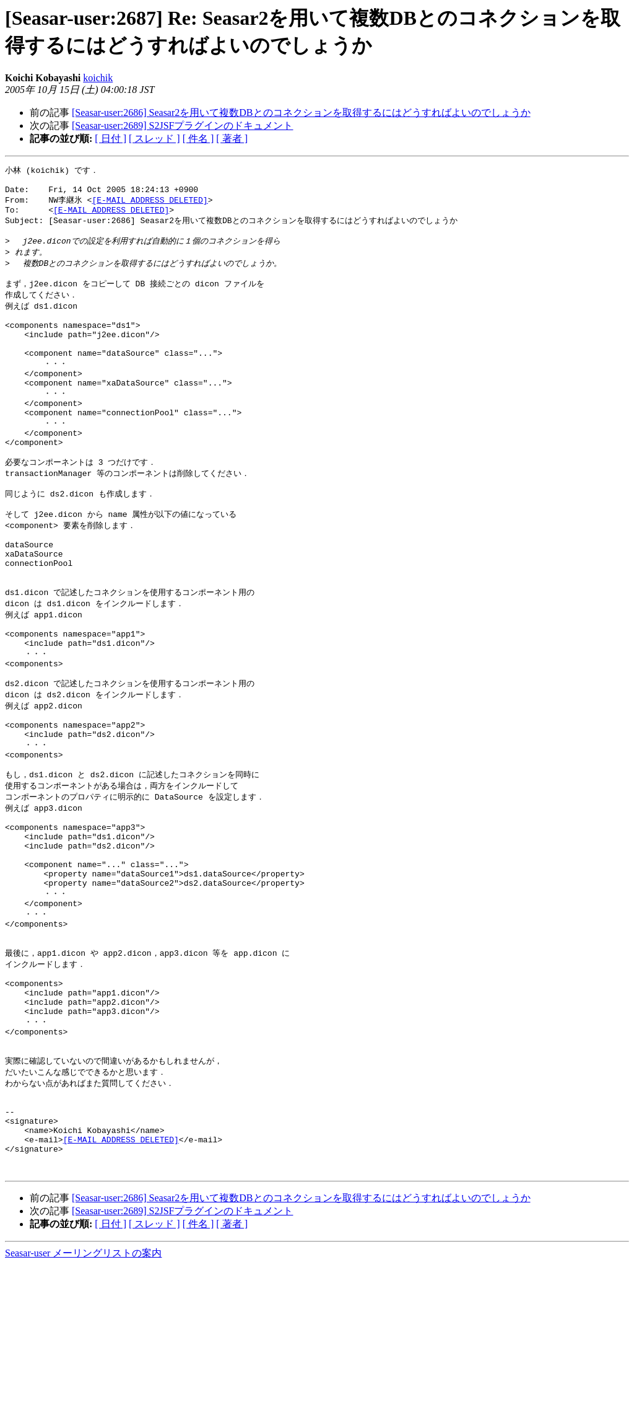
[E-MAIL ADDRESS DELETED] (149, 204)
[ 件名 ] (198, 138)
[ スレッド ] (154, 138)
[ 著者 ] (232, 138)
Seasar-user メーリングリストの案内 (83, 1395)
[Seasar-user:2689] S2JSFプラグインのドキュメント (182, 125)
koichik (98, 78)
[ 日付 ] (110, 138)
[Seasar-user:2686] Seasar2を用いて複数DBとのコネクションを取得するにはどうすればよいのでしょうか (301, 112)
